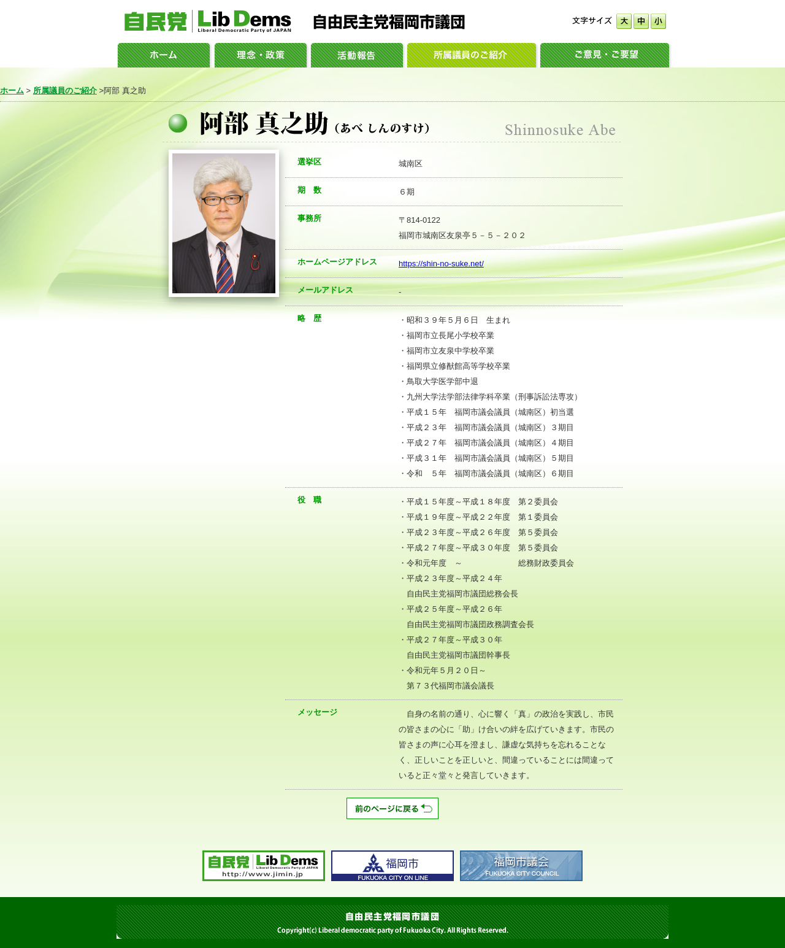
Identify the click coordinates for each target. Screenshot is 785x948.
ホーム (12, 90)
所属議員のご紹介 (65, 90)
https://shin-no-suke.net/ (441, 263)
